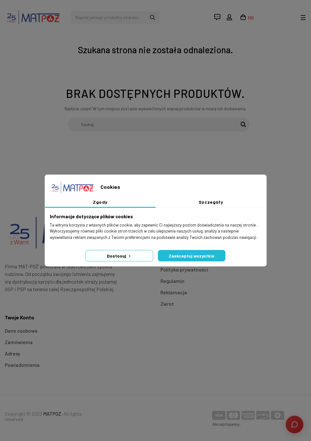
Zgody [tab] (100, 202)
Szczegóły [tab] (211, 202)
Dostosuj (119, 256)
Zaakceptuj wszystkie (191, 256)
